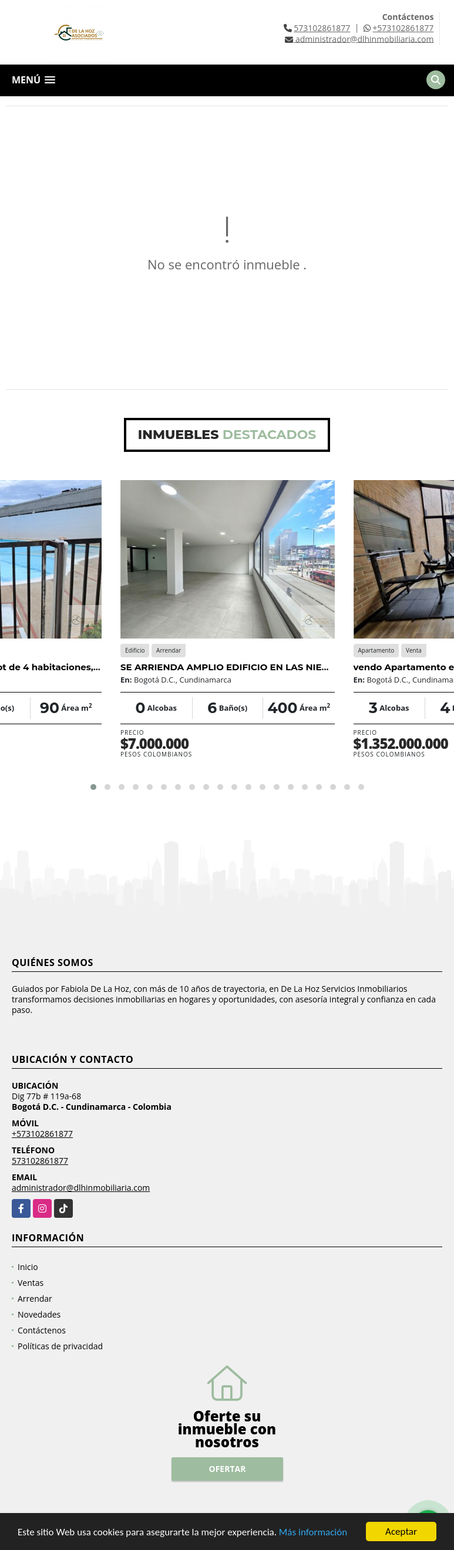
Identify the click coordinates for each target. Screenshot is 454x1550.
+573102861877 (402, 27)
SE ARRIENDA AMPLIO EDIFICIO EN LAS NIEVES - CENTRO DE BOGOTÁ (282, 667)
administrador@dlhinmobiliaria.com (81, 1187)
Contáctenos (42, 1330)
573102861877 (322, 27)
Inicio (28, 1266)
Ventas (30, 1282)
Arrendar (35, 1298)
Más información (313, 1533)
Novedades (39, 1314)
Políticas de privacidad (60, 1346)
